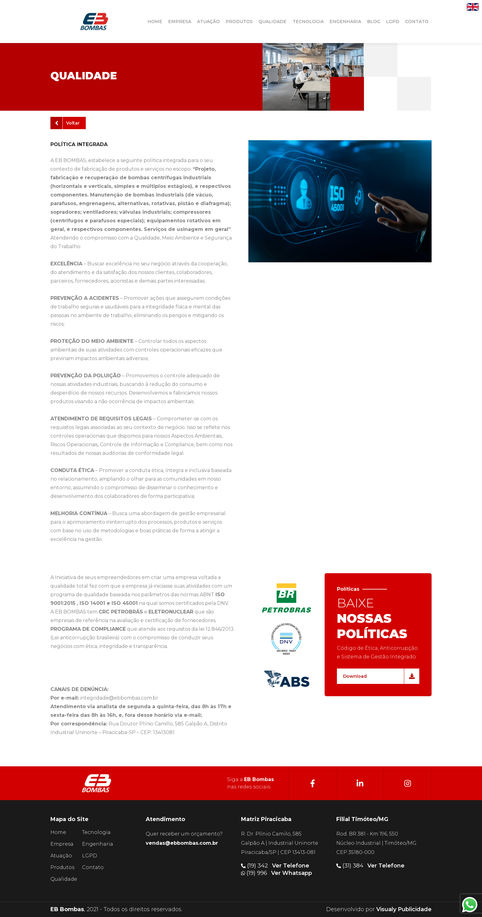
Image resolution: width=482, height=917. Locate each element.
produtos (239, 21)
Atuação (61, 856)
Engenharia (97, 844)
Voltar (67, 123)
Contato (93, 867)
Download (379, 676)
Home (58, 832)
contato (417, 21)
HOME (155, 21)
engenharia (345, 21)
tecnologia (308, 21)
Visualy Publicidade (404, 909)
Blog (373, 21)
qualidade (272, 21)
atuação (208, 21)
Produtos (62, 867)
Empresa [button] (179, 21)
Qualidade (63, 879)
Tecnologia (96, 832)
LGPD (392, 21)
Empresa (61, 844)
